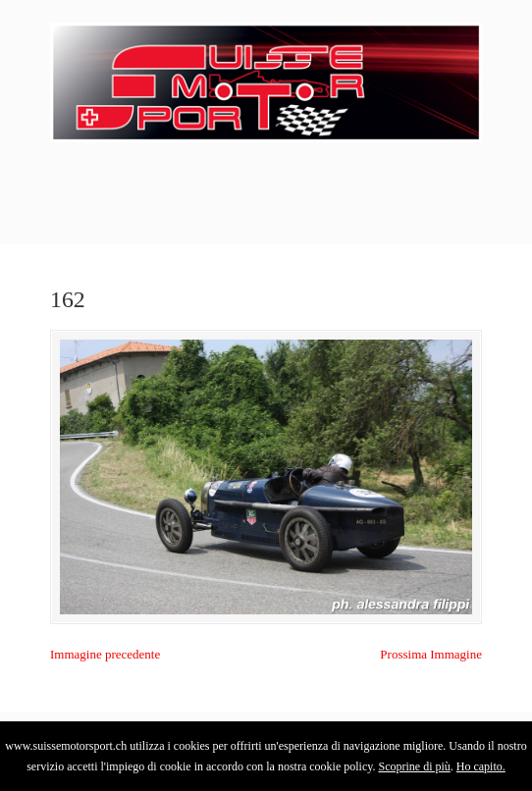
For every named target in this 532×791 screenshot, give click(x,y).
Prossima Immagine (431, 654)
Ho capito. (480, 766)
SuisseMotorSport (266, 79)
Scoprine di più (414, 766)
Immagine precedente (105, 654)
